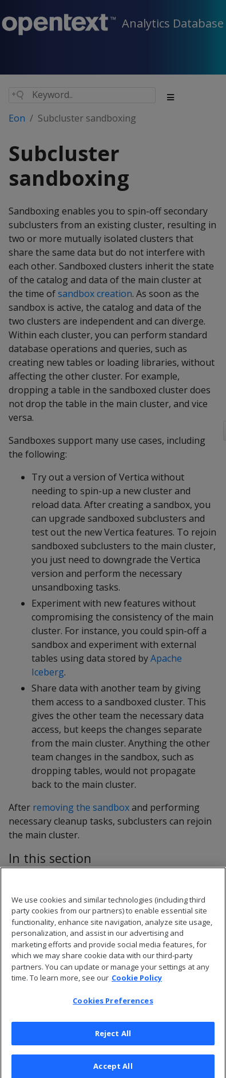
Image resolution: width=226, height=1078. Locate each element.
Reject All (113, 1040)
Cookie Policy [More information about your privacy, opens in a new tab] (137, 985)
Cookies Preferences (113, 1008)
